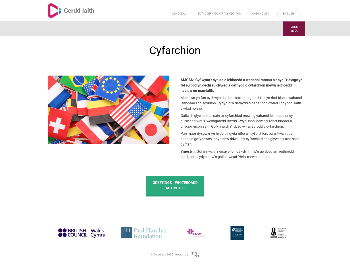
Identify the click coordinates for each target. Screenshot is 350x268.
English (288, 13)
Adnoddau (179, 13)
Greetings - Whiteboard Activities (175, 185)
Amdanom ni (260, 13)
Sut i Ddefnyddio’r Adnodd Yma (219, 13)
